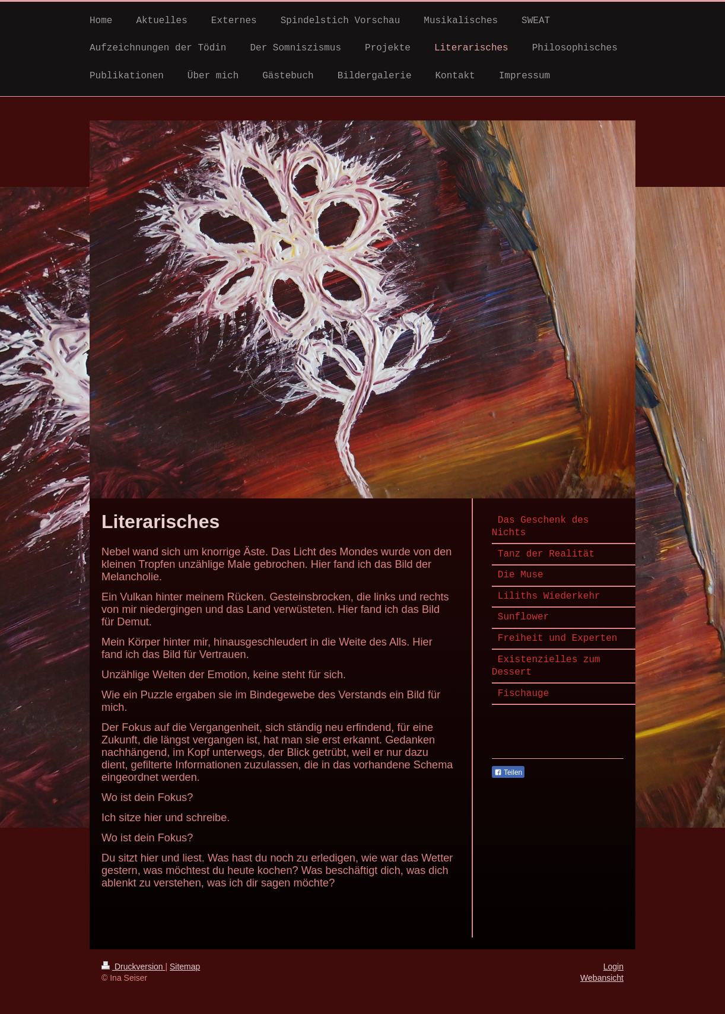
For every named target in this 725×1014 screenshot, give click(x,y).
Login (613, 966)
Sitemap (185, 966)
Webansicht (602, 978)
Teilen (508, 772)
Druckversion (133, 966)
